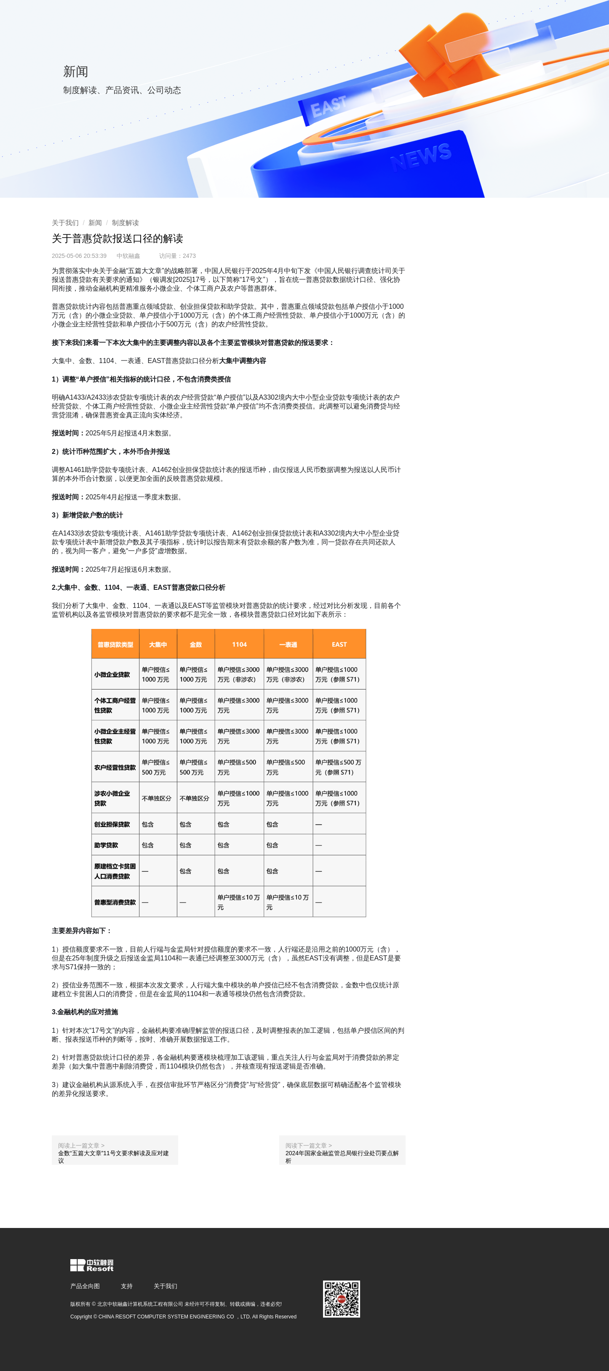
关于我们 (65, 222)
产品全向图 (85, 1286)
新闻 (95, 222)
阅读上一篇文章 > (81, 1145)
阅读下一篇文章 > (309, 1145)
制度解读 (125, 222)
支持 (127, 1286)
